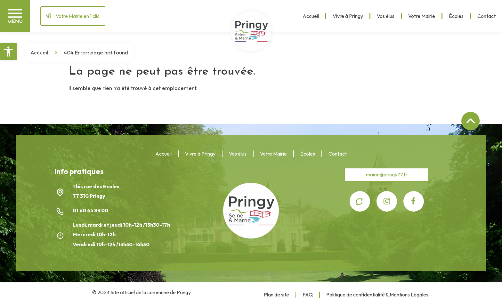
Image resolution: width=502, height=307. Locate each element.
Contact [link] (486, 16)
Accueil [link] (311, 16)
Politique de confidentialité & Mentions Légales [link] (377, 294)
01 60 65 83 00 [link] (91, 210)
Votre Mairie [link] (421, 16)
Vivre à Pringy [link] (348, 16)
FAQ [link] (308, 294)
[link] (8, 51)
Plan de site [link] (276, 294)
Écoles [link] (456, 16)
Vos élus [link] (385, 16)
